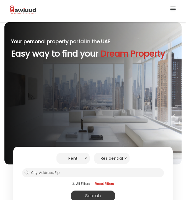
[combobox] (73, 158)
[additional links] (173, 10)
